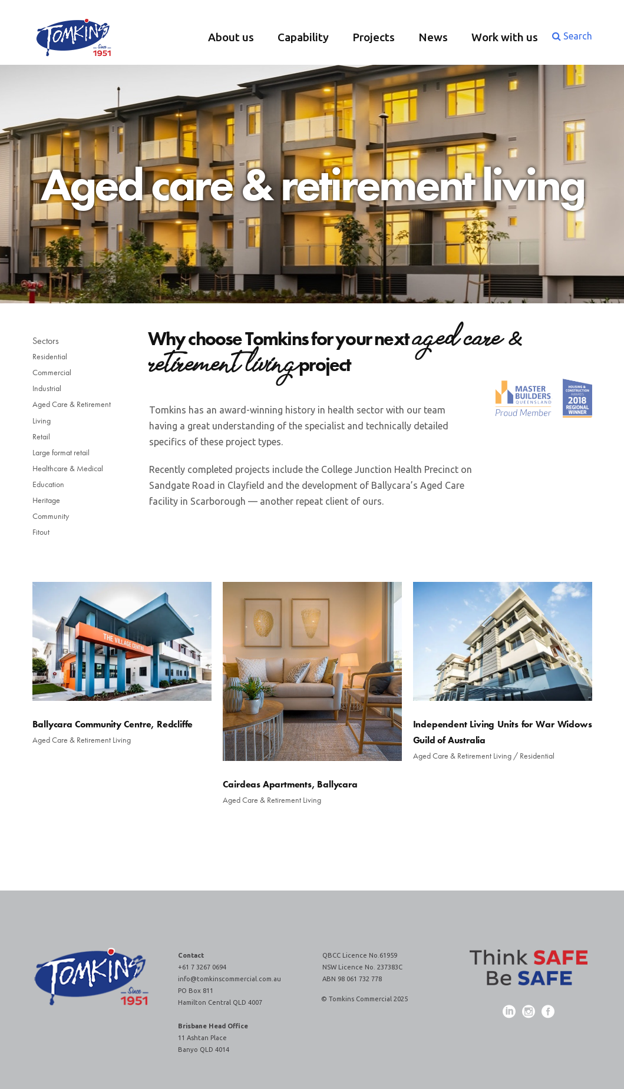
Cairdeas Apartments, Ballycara (290, 784)
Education (48, 484)
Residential (49, 356)
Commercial (51, 372)
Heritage (46, 500)
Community (50, 516)
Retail (41, 436)
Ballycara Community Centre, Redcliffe (112, 724)
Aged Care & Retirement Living (71, 412)
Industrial (46, 388)
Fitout (40, 532)
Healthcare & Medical (67, 468)
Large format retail (61, 452)
